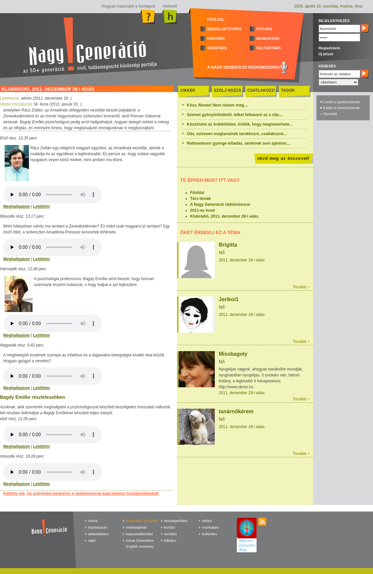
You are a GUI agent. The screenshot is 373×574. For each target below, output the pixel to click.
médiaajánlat (136, 527)
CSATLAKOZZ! (261, 90)
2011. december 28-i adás (241, 260)
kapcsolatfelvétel (139, 534)
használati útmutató (141, 521)
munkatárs (210, 527)
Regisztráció (329, 48)
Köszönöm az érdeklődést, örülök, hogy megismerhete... (239, 124)
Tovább (300, 287)
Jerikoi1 (228, 299)
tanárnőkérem (236, 411)
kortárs (169, 527)
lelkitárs (170, 540)
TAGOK (288, 90)
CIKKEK (187, 90)
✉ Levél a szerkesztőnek (340, 102)
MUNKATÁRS (267, 38)
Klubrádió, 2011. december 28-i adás (224, 216)
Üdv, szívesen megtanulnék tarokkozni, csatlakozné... (237, 134)
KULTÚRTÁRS (268, 48)
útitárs (207, 521)
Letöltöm (41, 206)
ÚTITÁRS (264, 29)
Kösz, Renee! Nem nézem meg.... (217, 105)
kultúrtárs (209, 534)
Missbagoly (233, 354)
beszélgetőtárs (176, 521)
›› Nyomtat (328, 114)
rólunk (93, 521)
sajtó (92, 540)
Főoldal (197, 192)
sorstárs (170, 534)
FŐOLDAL (215, 19)
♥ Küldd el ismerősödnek (340, 108)
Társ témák (200, 198)
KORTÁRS (216, 38)
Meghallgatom (16, 206)
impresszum (98, 527)
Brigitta (228, 245)
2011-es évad (202, 210)
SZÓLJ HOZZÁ (227, 90)
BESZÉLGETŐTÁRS (224, 29)
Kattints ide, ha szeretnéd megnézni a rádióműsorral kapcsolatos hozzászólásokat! (81, 493)
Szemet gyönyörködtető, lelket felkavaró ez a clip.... (235, 114)
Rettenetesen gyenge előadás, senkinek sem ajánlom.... (239, 143)
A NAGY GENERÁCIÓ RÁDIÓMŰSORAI (243, 67)
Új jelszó (325, 54)
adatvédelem (98, 534)
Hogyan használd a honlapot (128, 6)
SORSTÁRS (217, 48)
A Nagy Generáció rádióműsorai (220, 204)
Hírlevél (169, 6)
